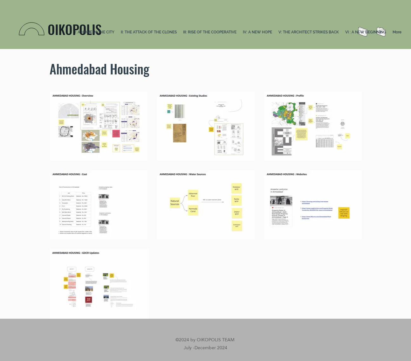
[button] (149, 32)
